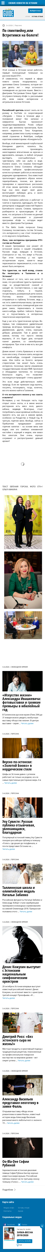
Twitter (24, 1224)
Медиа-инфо (9, 1208)
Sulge (42, 1226)
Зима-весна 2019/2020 (25, 1234)
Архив (27, 16)
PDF (20, 1245)
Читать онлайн (24, 1241)
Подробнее (7, 1189)
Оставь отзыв (37, 16)
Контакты (8, 1211)
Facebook (11, 1224)
